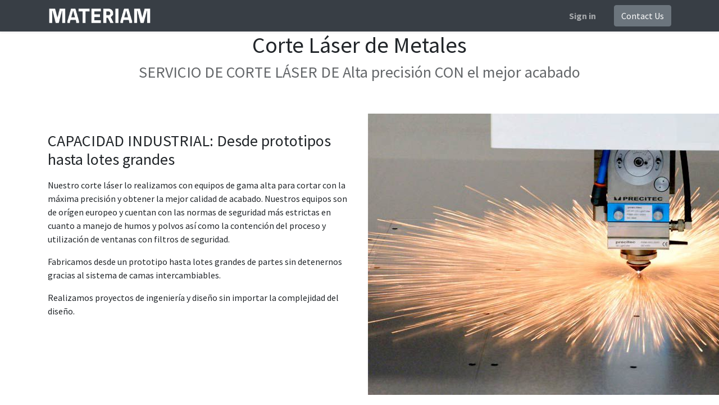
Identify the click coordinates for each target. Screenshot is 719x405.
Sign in (582, 15)
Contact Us (642, 15)
